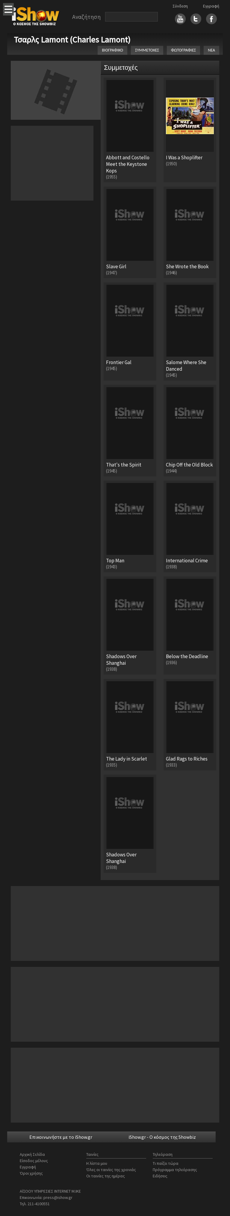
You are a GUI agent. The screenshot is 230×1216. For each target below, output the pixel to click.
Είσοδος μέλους (34, 1160)
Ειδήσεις (160, 1176)
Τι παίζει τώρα (165, 1163)
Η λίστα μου (96, 1163)
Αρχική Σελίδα (32, 1154)
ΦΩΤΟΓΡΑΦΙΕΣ (183, 50)
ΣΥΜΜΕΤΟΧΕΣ (147, 50)
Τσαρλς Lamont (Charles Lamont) (72, 39)
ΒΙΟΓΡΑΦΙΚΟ (112, 50)
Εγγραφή (211, 6)
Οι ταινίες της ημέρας (105, 1176)
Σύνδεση (180, 6)
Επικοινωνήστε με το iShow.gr (60, 1137)
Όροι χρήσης (31, 1173)
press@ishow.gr (57, 1197)
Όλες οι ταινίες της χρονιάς (111, 1169)
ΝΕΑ (211, 50)
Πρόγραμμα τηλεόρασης (175, 1169)
